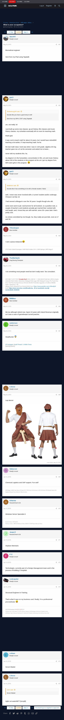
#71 (59, 540)
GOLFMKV (26, 1)
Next (26, 32)
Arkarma (12, 501)
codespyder (14, 579)
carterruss (13, 323)
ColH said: (10, 690)
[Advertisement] (32, 78)
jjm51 (11, 97)
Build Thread (18, 344)
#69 (59, 477)
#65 (59, 266)
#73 (59, 587)
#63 (59, 179)
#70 (59, 508)
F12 (10, 554)
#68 (59, 394)
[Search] (59, 6)
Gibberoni (13, 469)
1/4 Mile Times (27, 344)
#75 (59, 683)
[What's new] (55, 6)
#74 (59, 661)
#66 (59, 306)
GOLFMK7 (12, 1)
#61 (59, 44)
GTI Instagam (9, 344)
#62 (59, 105)
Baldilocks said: (11, 185)
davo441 (12, 37)
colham (12, 653)
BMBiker (12, 298)
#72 (59, 562)
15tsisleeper (14, 228)
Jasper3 (12, 532)
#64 (59, 236)
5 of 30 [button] (18, 32)
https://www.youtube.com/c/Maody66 (45, 286)
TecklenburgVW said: (13, 111)
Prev (10, 32)
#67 (59, 331)
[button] (5, 5)
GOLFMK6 (19, 1)
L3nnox (12, 387)
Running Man (9, 27)
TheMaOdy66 (14, 258)
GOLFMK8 (4, 1)
